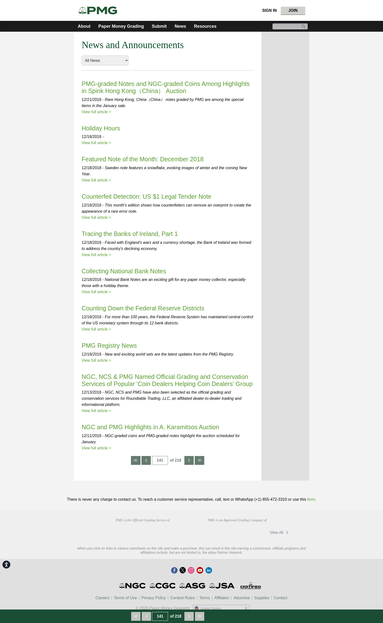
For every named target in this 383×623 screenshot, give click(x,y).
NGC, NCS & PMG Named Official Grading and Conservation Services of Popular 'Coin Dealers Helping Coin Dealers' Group (167, 380)
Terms (204, 598)
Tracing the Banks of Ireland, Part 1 (130, 233)
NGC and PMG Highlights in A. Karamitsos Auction (150, 427)
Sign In (269, 10)
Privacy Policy (153, 598)
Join (292, 10)
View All (280, 532)
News (180, 26)
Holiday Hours (101, 128)
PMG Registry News (109, 345)
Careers (102, 598)
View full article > (96, 112)
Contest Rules (182, 598)
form (311, 499)
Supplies (261, 598)
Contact (280, 598)
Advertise (241, 598)
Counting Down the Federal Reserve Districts (143, 308)
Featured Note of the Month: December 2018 (143, 159)
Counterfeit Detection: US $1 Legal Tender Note (146, 196)
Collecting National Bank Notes (124, 271)
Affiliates (221, 598)
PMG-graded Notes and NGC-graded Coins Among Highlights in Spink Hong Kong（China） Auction (166, 87)
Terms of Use (125, 598)
